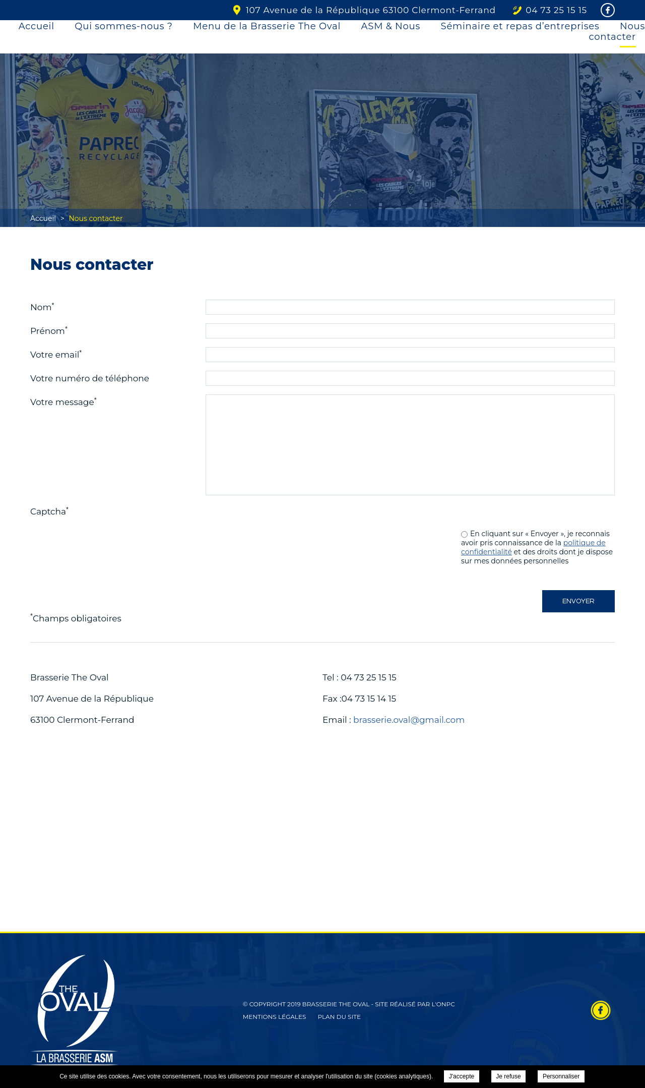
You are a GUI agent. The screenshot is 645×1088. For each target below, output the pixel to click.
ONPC (445, 1004)
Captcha (49, 511)
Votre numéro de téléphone (89, 378)
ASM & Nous (390, 26)
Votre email (56, 354)
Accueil (36, 26)
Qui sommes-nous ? (123, 26)
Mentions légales (274, 1016)
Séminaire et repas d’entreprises (520, 26)
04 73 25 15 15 (556, 10)
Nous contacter (617, 31)
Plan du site (339, 1016)
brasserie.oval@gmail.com (409, 720)
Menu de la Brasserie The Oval (267, 26)
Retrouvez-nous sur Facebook (600, 1010)
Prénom (49, 330)
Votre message (63, 401)
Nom (42, 306)
